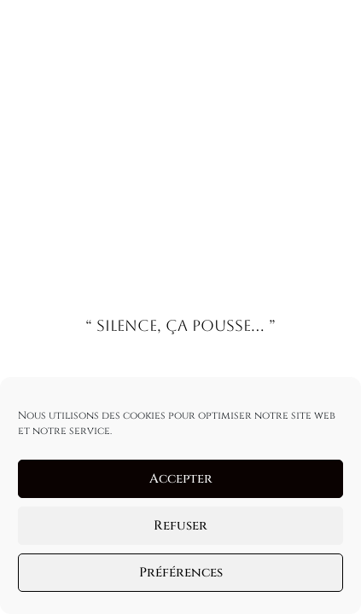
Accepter (181, 479)
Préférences (181, 573)
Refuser (180, 526)
